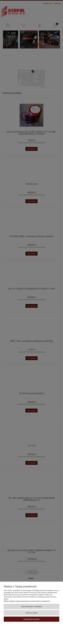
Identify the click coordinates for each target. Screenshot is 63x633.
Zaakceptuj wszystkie (31, 619)
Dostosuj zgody (31, 613)
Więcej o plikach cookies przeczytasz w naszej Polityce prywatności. (27, 601)
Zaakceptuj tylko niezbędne (31, 606)
